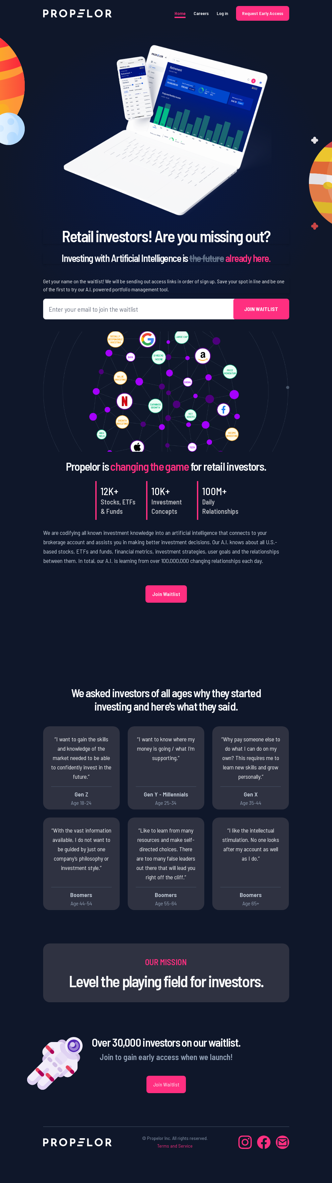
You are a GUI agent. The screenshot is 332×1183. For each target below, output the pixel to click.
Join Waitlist (166, 594)
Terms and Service (175, 1146)
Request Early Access (262, 13)
